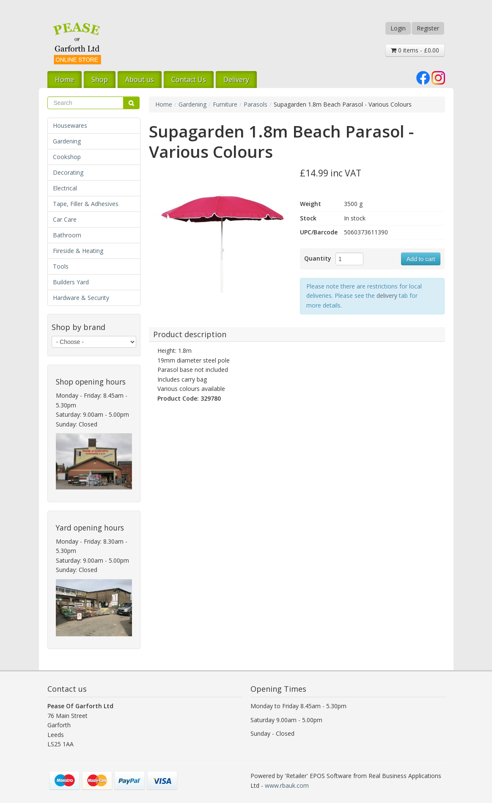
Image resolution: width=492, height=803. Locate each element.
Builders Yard (71, 282)
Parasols (255, 104)
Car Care (65, 219)
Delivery (236, 79)
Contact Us (188, 79)
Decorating (68, 172)
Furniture (225, 104)
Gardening (67, 141)
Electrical (65, 188)
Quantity (317, 258)
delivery (387, 296)
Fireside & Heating (78, 251)
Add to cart (421, 259)
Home (64, 79)
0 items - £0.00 (415, 50)
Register (428, 28)
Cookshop (67, 157)
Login (398, 28)
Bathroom (67, 235)
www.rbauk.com (287, 785)
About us (139, 79)
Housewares (70, 125)
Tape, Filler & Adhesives (85, 204)
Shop (99, 79)
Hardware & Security (81, 298)
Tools (61, 266)
